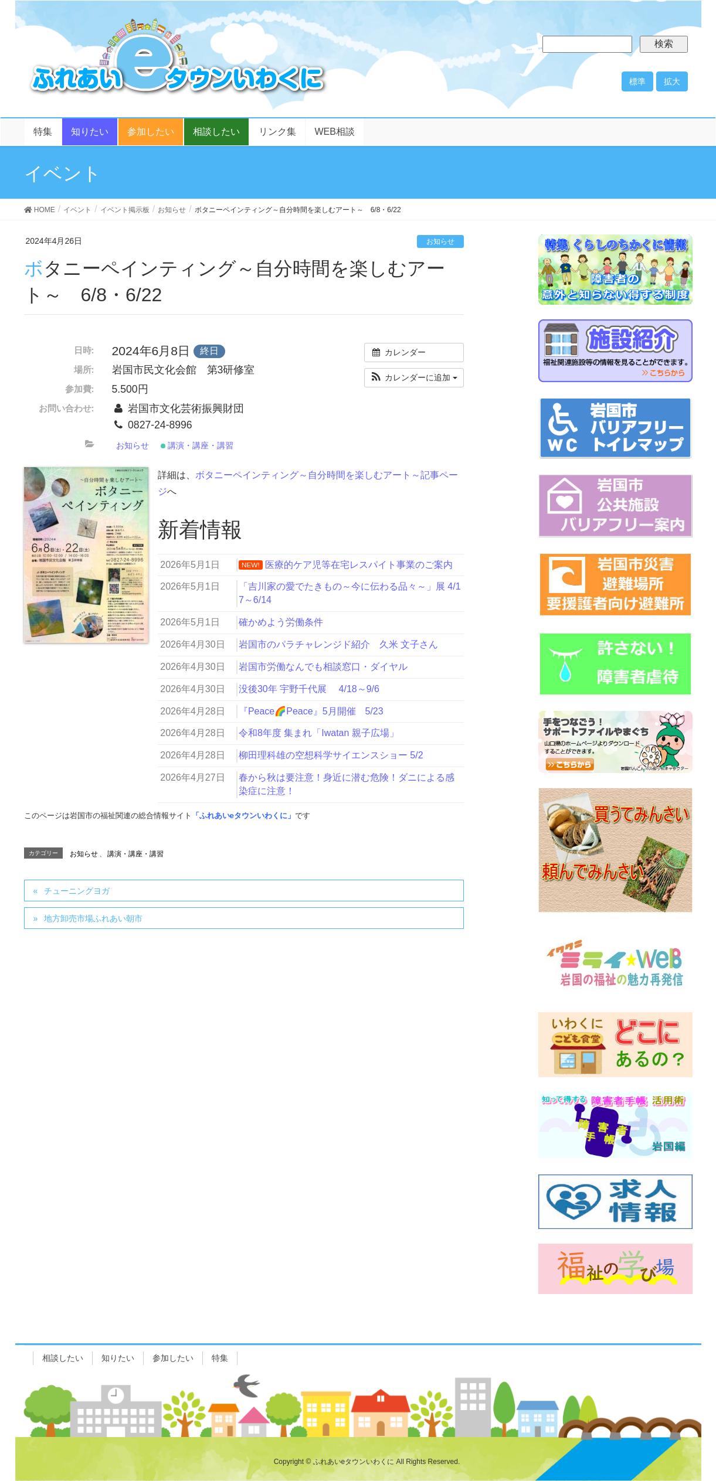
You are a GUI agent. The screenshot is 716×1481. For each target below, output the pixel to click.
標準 (637, 81)
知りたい (117, 1358)
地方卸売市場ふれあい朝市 (93, 918)
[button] (414, 378)
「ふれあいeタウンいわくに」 (243, 815)
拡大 (672, 81)
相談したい (62, 1358)
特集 (220, 1358)
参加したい (173, 1358)
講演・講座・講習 (197, 445)
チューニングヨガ (77, 891)
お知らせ (440, 241)
